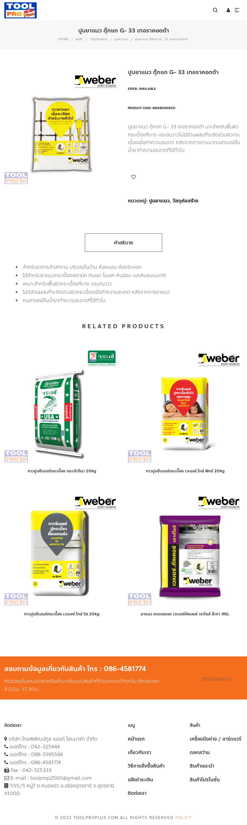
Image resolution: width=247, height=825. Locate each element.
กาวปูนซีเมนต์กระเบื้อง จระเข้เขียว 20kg (62, 471)
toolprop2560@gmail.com (61, 778)
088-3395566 (47, 754)
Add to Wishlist (133, 177)
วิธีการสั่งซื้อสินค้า (146, 766)
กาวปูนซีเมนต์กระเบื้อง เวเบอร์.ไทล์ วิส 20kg (61, 614)
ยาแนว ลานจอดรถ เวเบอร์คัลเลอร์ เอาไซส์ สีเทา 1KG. (185, 614)
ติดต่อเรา (137, 793)
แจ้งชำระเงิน (140, 779)
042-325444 (45, 746)
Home (64, 39)
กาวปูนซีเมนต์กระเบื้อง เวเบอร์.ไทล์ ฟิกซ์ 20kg (185, 471)
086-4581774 (46, 762)
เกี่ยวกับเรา (139, 752)
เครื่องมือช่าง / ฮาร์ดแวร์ (215, 739)
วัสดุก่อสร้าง (98, 39)
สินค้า (79, 39)
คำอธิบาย (123, 242)
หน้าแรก (136, 739)
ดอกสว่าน (200, 752)
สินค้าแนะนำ (202, 766)
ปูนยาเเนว (121, 39)
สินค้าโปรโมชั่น (205, 779)
